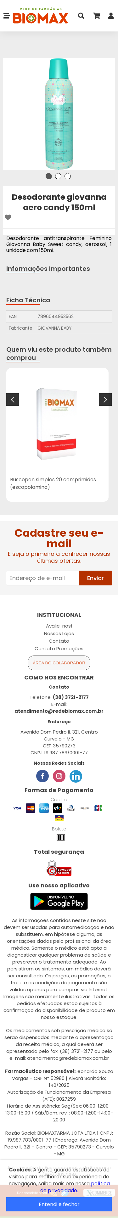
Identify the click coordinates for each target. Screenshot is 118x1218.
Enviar (95, 578)
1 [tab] (49, 176)
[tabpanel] (59, 114)
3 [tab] (68, 176)
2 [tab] (58, 176)
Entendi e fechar (59, 1204)
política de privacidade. (75, 1187)
